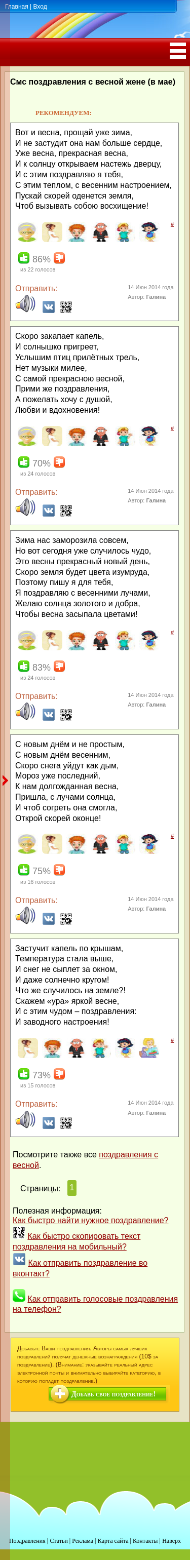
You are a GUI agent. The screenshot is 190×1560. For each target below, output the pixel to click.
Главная (16, 6)
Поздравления (27, 1540)
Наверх (171, 1540)
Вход (40, 6)
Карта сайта (113, 1540)
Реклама (82, 1540)
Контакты (145, 1540)
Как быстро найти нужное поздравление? (91, 1220)
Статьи (58, 1540)
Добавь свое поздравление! (113, 1394)
